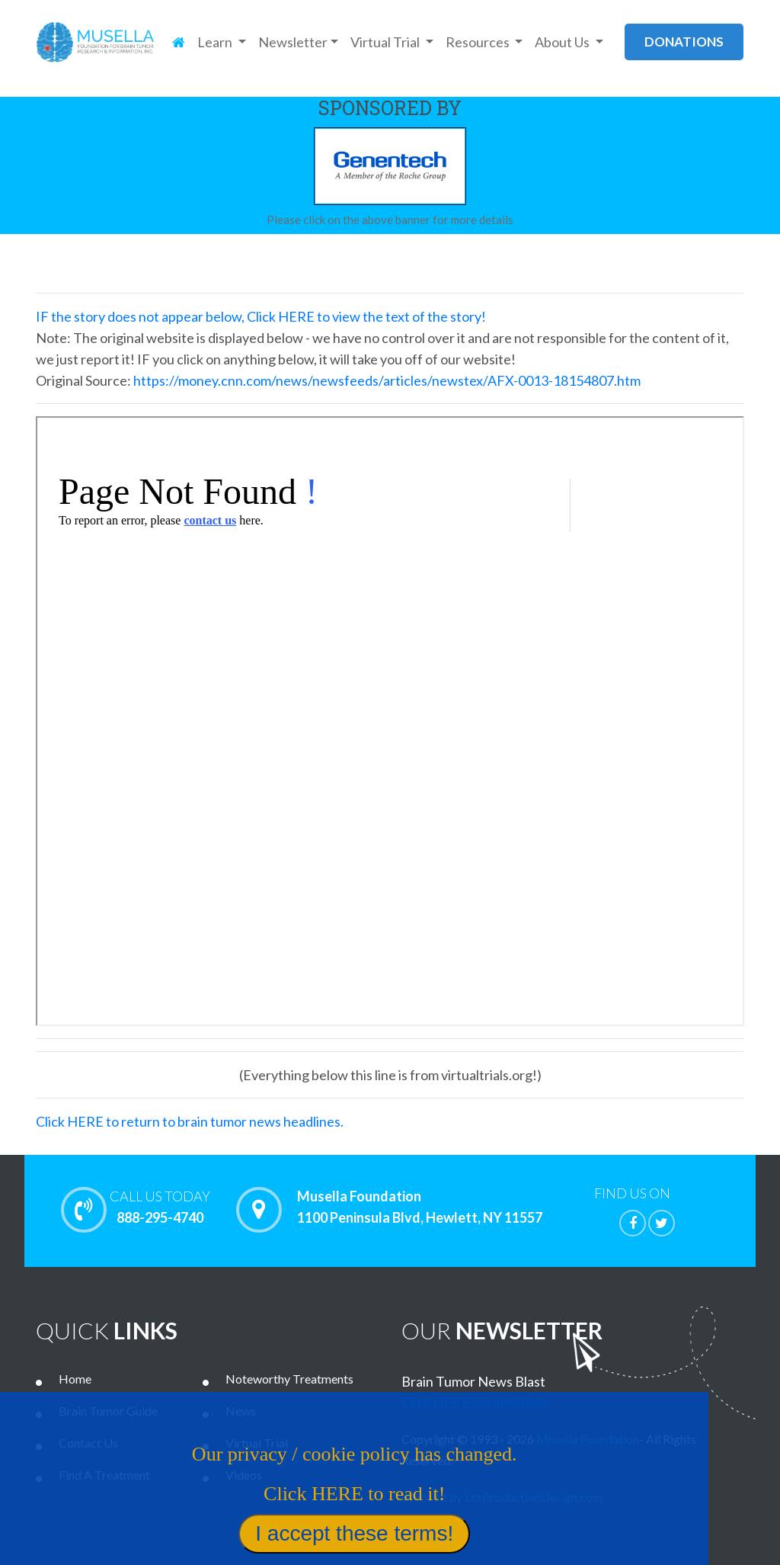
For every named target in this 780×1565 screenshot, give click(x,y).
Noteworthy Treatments (289, 1378)
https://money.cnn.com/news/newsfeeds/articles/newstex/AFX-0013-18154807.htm (387, 380)
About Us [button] (563, 42)
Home (75, 1378)
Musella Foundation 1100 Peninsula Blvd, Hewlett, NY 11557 (419, 1207)
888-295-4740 (160, 1206)
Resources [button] (479, 42)
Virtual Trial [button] (386, 42)
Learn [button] (216, 42)
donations (684, 42)
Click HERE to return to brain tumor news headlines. (190, 1121)
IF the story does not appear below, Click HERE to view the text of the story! (261, 316)
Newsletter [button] (293, 42)
